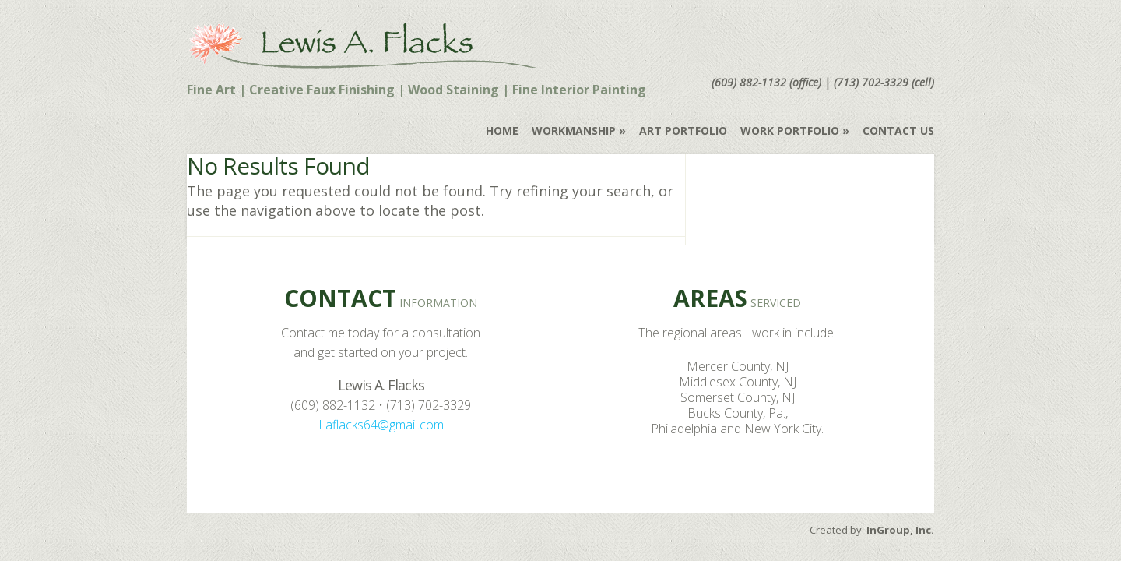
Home (502, 130)
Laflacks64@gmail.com (381, 424)
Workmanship (574, 130)
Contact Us (898, 130)
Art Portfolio (683, 130)
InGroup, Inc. (900, 530)
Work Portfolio (789, 130)
